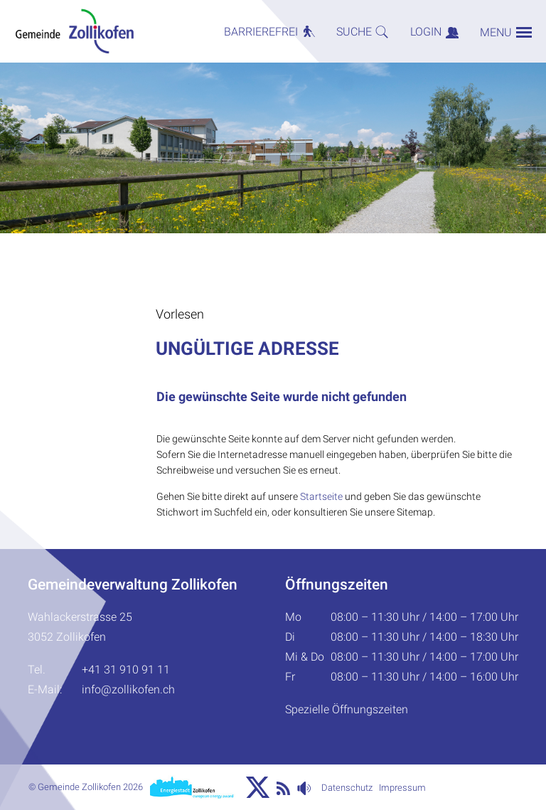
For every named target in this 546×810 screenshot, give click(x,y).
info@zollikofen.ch (128, 689)
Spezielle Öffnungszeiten (346, 709)
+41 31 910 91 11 (126, 669)
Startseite (321, 496)
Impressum (402, 787)
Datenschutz (347, 787)
